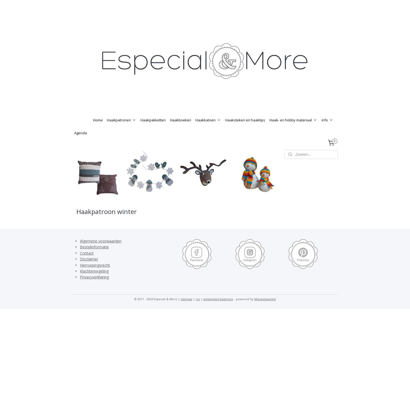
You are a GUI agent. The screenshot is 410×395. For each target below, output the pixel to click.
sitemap (186, 310)
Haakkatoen (208, 130)
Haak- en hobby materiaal (293, 130)
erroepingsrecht (96, 275)
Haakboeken (180, 130)
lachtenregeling (95, 281)
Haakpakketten (153, 130)
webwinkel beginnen (218, 310)
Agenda (80, 143)
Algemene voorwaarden (100, 251)
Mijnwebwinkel (265, 310)
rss (198, 310)
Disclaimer (89, 269)
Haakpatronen (121, 130)
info (327, 130)
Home (98, 130)
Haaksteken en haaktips (245, 130)
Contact (87, 263)
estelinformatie (96, 257)
